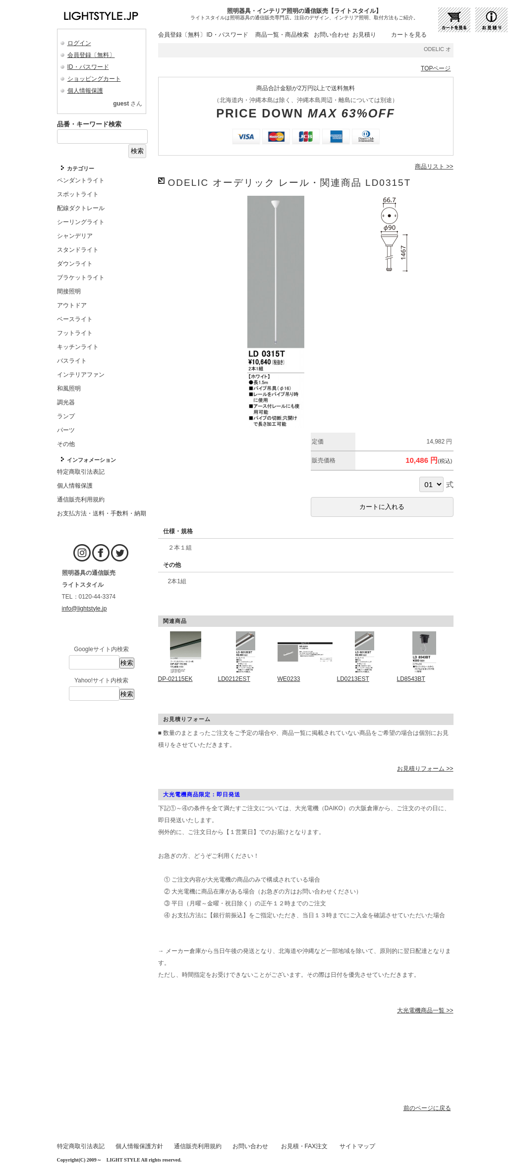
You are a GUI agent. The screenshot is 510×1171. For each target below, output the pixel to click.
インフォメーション (91, 460)
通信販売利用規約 (198, 1146)
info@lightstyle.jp (84, 608)
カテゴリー (80, 168)
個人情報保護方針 (139, 1146)
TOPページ (436, 68)
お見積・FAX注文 (304, 1146)
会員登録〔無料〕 (91, 55)
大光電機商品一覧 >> (425, 1010)
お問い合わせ (331, 34)
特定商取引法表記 (81, 1146)
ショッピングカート (94, 78)
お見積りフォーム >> (425, 768)
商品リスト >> (434, 166)
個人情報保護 (85, 90)
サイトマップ (357, 1146)
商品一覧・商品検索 (282, 34)
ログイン (79, 43)
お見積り (364, 34)
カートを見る (409, 34)
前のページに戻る (427, 1108)
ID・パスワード (88, 66)
